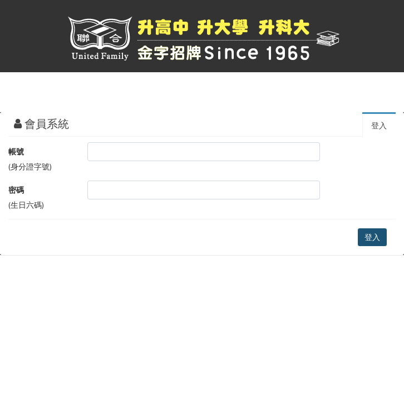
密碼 (16, 190)
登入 (379, 126)
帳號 (16, 152)
